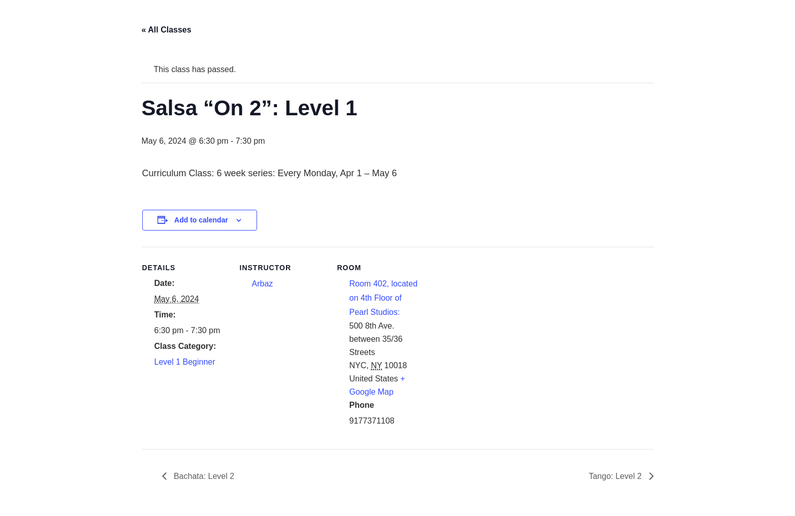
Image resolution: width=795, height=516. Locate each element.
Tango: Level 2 (616, 476)
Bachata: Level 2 (203, 476)
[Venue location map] (488, 316)
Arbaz (262, 283)
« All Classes (167, 29)
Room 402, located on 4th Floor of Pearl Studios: (383, 297)
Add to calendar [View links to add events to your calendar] (201, 220)
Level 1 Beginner (184, 362)
